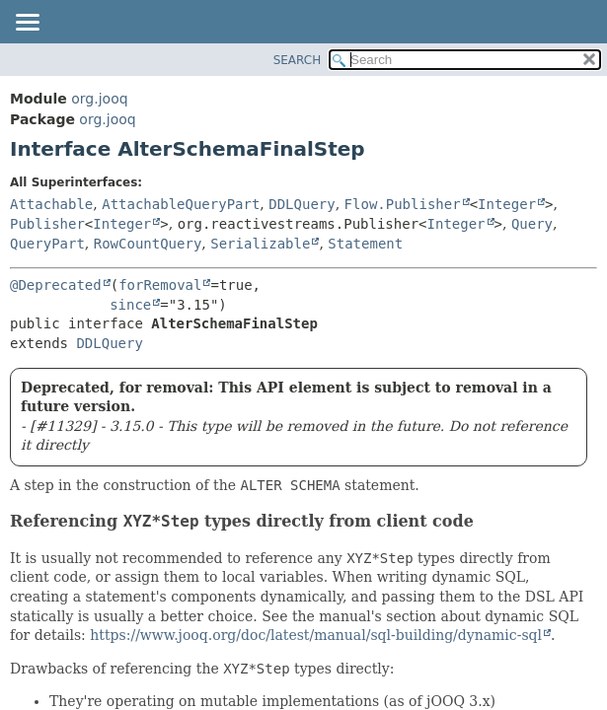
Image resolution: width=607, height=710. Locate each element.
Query (532, 224)
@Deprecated (56, 285)
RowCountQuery (148, 243)
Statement (365, 243)
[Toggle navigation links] (26, 23)
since (130, 305)
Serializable (260, 243)
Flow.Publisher (402, 204)
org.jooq (99, 98)
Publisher (47, 224)
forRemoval (159, 285)
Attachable (51, 204)
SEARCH (297, 60)
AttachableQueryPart (181, 204)
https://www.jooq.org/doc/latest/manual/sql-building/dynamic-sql (316, 635)
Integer (507, 204)
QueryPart (47, 243)
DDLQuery (301, 204)
